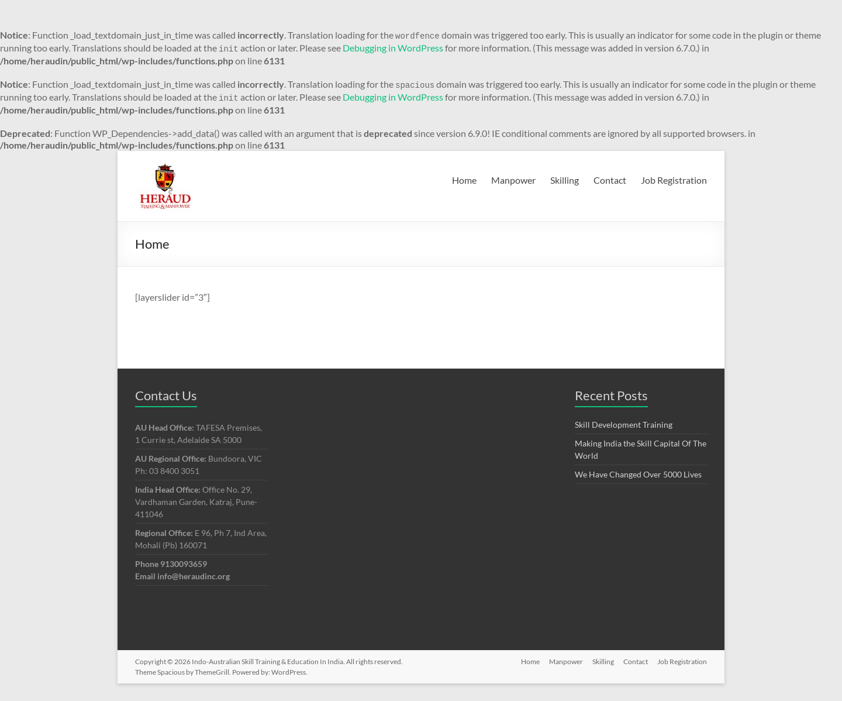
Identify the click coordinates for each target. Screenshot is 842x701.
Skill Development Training (623, 424)
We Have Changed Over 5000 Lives (638, 474)
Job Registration (674, 179)
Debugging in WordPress (393, 47)
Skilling (564, 179)
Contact (609, 179)
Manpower (513, 179)
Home (464, 179)
